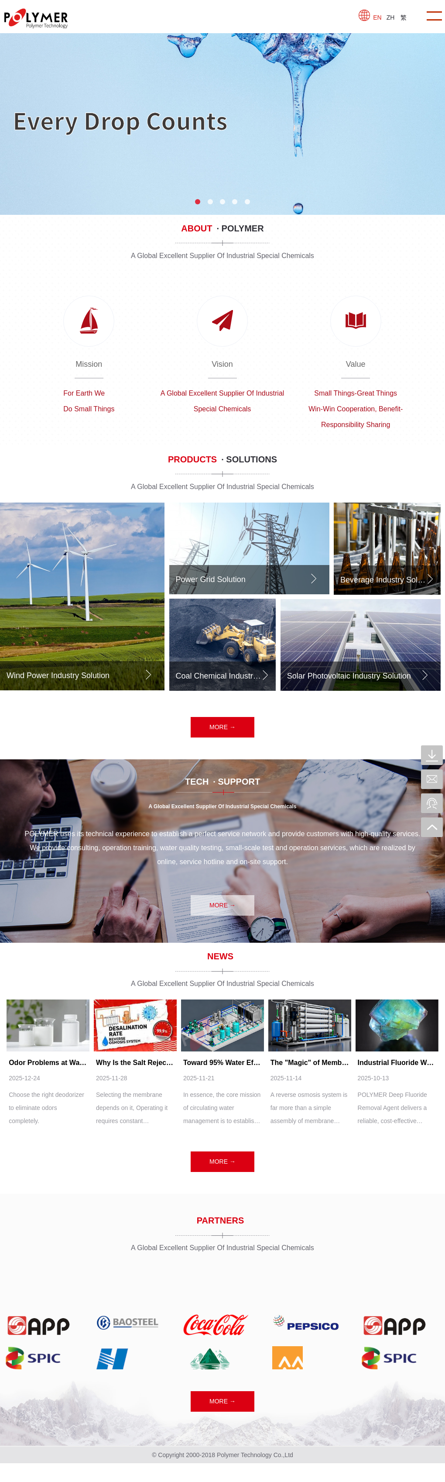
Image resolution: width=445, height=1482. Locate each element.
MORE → (222, 727)
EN (377, 17)
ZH (391, 17)
